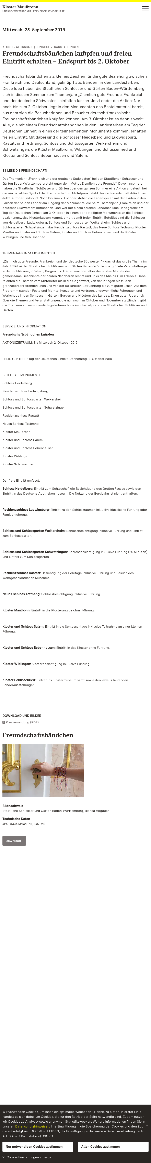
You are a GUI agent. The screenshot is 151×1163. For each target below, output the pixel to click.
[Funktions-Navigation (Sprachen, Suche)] (145, 9)
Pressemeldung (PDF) (22, 722)
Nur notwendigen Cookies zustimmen (34, 1147)
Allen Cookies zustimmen (100, 1147)
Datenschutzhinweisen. (32, 1126)
